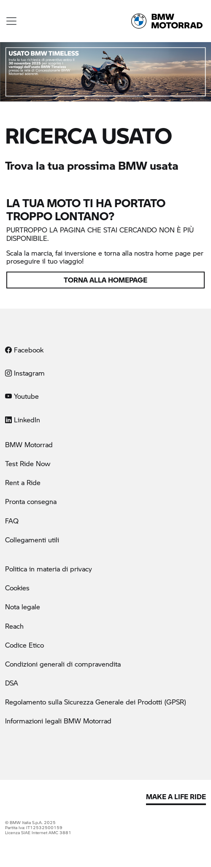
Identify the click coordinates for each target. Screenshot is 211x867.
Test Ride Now (27, 463)
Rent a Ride (23, 482)
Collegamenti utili (32, 539)
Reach (14, 626)
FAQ (12, 520)
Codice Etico (24, 644)
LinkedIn (22, 419)
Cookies (17, 587)
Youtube (22, 396)
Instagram (25, 372)
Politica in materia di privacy (48, 568)
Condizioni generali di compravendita (63, 663)
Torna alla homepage (105, 279)
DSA (11, 682)
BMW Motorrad (29, 444)
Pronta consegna (31, 501)
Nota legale (22, 606)
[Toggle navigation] (11, 21)
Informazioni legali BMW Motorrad (58, 720)
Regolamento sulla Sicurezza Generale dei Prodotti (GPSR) (95, 701)
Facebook (24, 349)
